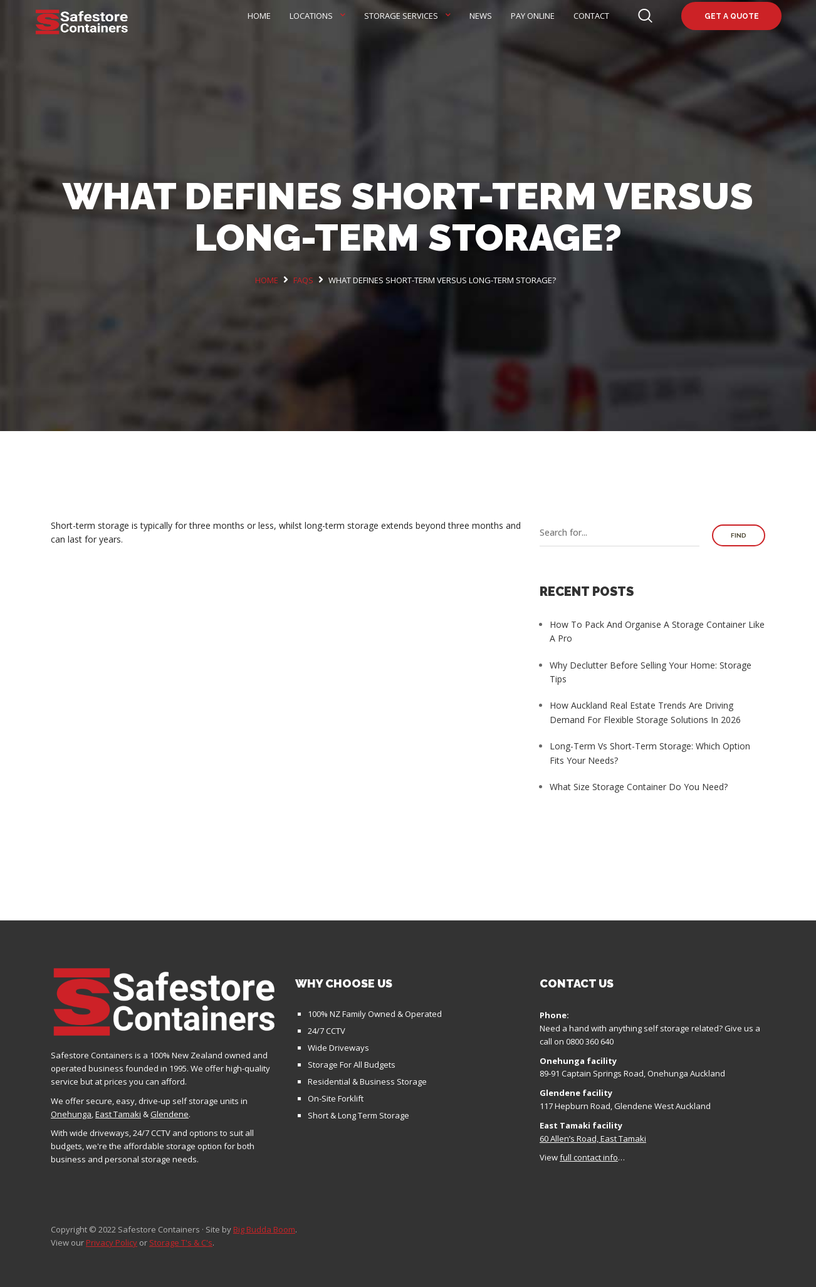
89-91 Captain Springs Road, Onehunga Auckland (632, 1073)
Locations (311, 15)
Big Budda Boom (264, 1229)
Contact (591, 15)
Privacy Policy (111, 1242)
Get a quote (731, 16)
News (480, 15)
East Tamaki (118, 1114)
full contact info (589, 1157)
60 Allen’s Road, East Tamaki (593, 1138)
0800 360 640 (590, 1041)
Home (259, 15)
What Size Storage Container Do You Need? (639, 787)
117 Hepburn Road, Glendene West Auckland (625, 1106)
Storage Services (401, 15)
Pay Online (533, 15)
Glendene (169, 1114)
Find (738, 535)
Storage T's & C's (180, 1242)
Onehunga (71, 1114)
